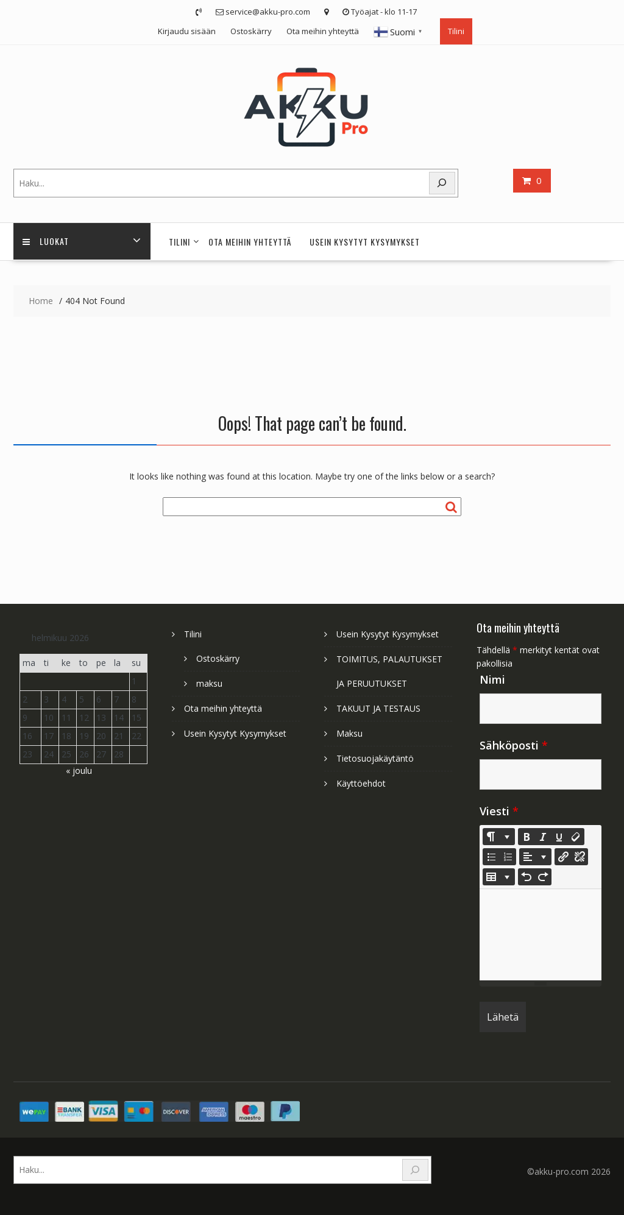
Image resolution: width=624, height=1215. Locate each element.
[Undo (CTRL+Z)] (526, 876)
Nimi (492, 679)
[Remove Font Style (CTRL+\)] (575, 836)
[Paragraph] (535, 856)
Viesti (499, 811)
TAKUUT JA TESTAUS (378, 708)
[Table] (499, 876)
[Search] (442, 183)
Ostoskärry (251, 31)
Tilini (456, 31)
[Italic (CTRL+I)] (542, 836)
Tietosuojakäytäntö (375, 758)
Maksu (349, 733)
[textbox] (540, 934)
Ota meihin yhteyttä (322, 31)
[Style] (499, 836)
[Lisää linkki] (563, 856)
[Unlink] (579, 856)
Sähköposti (514, 745)
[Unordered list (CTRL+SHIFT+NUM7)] (491, 856)
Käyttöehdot (361, 783)
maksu (209, 683)
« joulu (79, 770)
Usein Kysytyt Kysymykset (365, 241)
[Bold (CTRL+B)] (526, 836)
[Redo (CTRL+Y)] (542, 876)
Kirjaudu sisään (187, 31)
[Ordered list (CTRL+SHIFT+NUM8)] (507, 856)
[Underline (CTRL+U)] (559, 836)
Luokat (46, 241)
